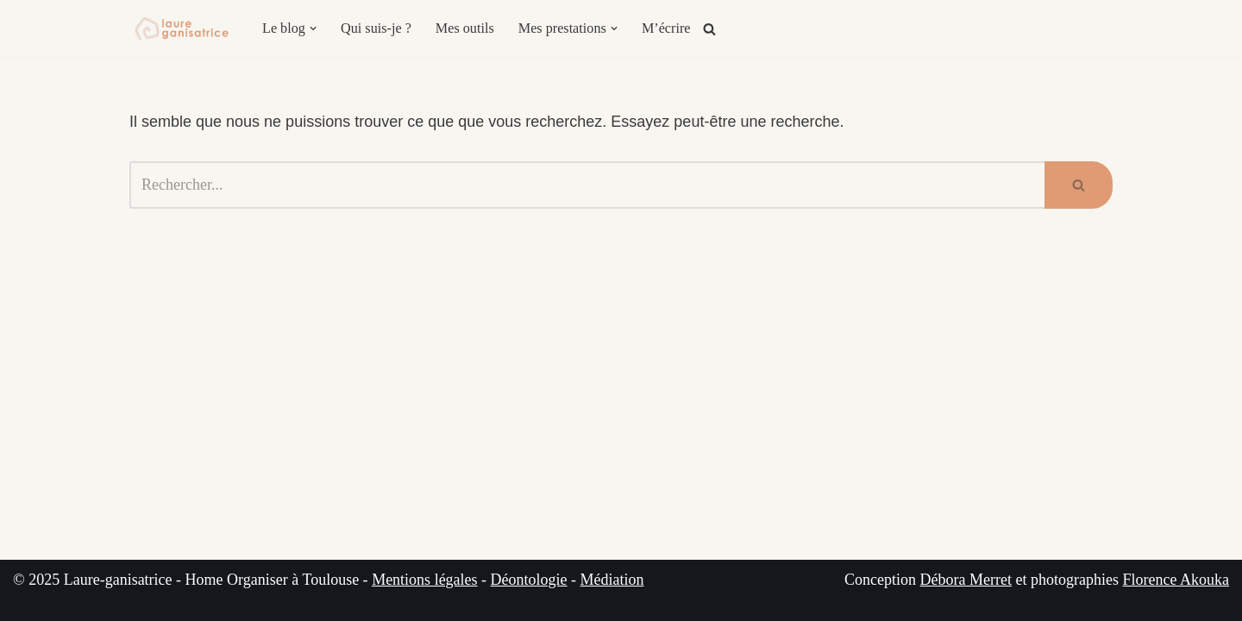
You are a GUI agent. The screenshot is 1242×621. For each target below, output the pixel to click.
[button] (313, 28)
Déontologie (529, 579)
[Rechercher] (709, 28)
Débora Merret (966, 579)
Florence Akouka (1176, 579)
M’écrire (666, 28)
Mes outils (465, 28)
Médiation (612, 579)
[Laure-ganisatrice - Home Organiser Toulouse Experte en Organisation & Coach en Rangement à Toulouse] (181, 28)
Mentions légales (424, 579)
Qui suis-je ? (376, 28)
